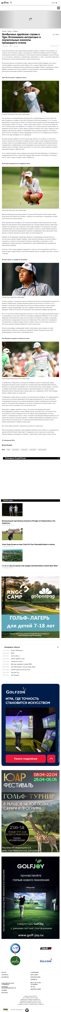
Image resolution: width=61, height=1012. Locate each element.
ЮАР (12, 653)
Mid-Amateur (15, 675)
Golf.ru (3, 972)
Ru (11, 2)
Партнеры (4, 992)
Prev (7, 19)
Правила (15, 31)
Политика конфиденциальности (7, 987)
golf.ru (5, 1010)
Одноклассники (36, 989)
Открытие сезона (16, 661)
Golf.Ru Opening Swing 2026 (20, 669)
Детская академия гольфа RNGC (21, 664)
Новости (9, 31)
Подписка (34, 979)
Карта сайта (34, 974)
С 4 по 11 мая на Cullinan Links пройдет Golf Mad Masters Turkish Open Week (30, 566)
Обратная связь (35, 977)
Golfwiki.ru (5, 977)
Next (53, 19)
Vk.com (33, 987)
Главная (4, 31)
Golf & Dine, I (15, 656)
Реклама (4, 990)
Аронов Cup (15, 672)
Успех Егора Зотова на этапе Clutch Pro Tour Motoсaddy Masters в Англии (28, 545)
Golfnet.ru (4, 974)
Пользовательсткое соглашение (7, 984)
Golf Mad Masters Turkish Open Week (23, 667)
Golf (4, 2)
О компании (34, 972)
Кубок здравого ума (18, 659)
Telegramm (34, 984)
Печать (57, 34)
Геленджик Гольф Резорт (58, 458)
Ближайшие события (57, 647)
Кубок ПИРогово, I (17, 650)
